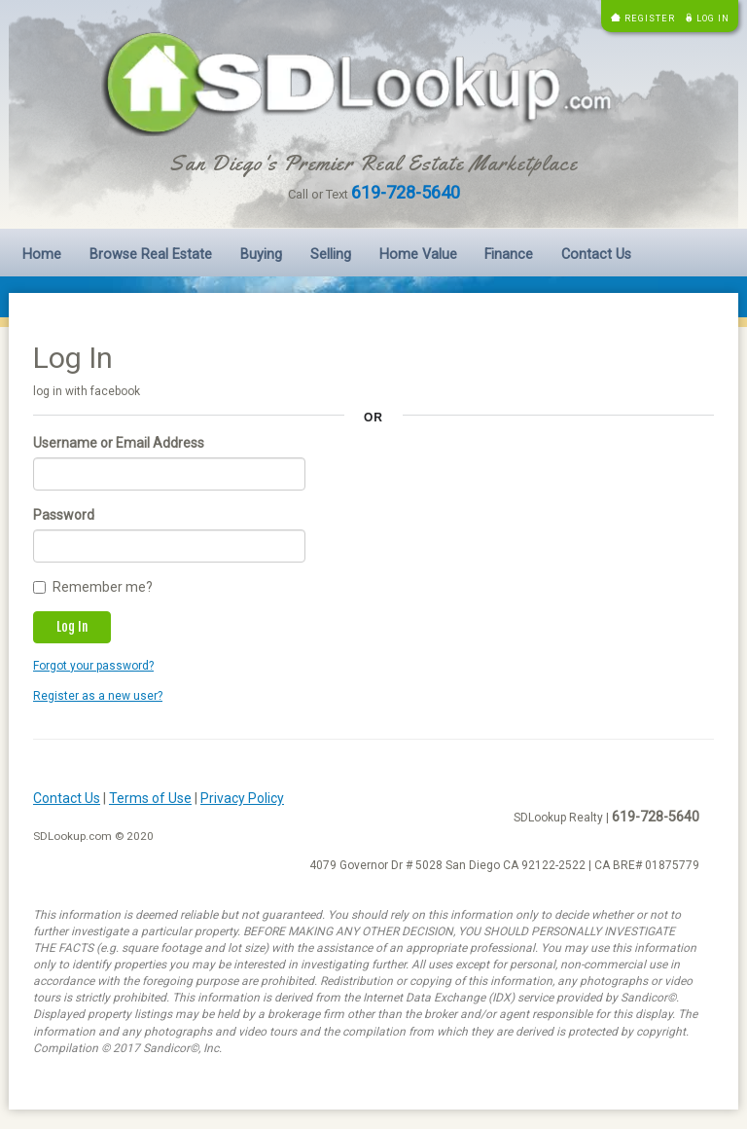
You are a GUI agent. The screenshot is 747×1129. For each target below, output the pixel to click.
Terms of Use (150, 798)
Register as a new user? (97, 696)
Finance (508, 254)
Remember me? (93, 587)
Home (41, 254)
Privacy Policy (242, 798)
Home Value (418, 254)
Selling (330, 254)
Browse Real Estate (150, 254)
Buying (261, 254)
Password (63, 515)
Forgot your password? (93, 666)
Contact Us (596, 254)
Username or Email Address (118, 443)
